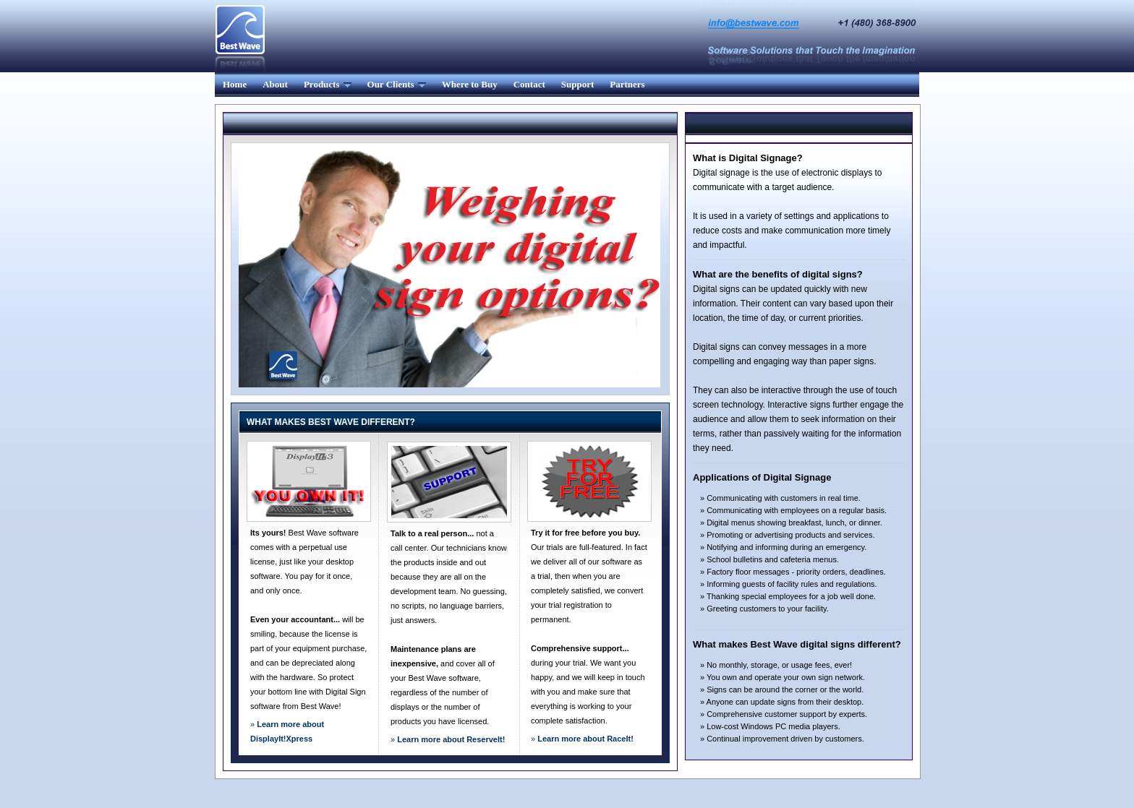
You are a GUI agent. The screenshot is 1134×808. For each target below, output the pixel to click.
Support (577, 84)
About (275, 84)
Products (327, 84)
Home (235, 84)
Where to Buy (470, 84)
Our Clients (396, 84)
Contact (529, 84)
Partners (627, 84)
